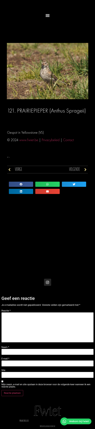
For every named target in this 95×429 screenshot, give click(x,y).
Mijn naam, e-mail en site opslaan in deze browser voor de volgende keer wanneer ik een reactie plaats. (45, 385)
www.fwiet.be (28, 140)
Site (3, 370)
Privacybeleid (51, 140)
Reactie (6, 311)
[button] (47, 15)
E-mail (5, 359)
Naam (5, 347)
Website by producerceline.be (47, 426)
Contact (68, 140)
